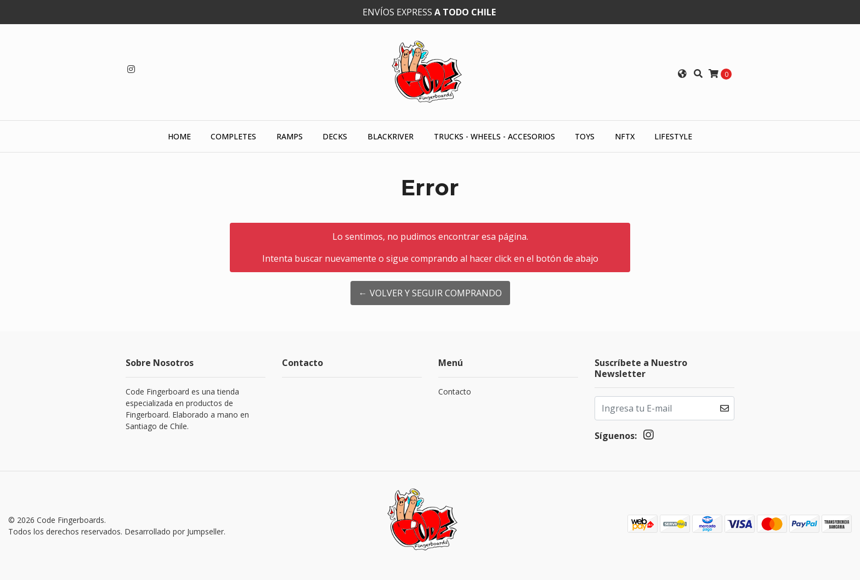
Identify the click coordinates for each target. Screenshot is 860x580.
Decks (334, 136)
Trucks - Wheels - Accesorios (494, 136)
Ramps (289, 136)
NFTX (625, 136)
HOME (179, 136)
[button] (682, 73)
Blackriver (390, 136)
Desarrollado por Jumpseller (174, 531)
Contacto (454, 391)
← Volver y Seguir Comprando (430, 293)
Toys (585, 136)
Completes (233, 136)
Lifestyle (673, 136)
